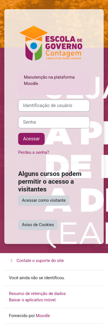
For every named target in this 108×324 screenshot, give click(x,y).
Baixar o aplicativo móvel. (33, 299)
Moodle (43, 315)
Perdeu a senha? (33, 152)
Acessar (31, 138)
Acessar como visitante (44, 200)
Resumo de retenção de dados (37, 293)
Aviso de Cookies (38, 224)
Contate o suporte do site (36, 260)
